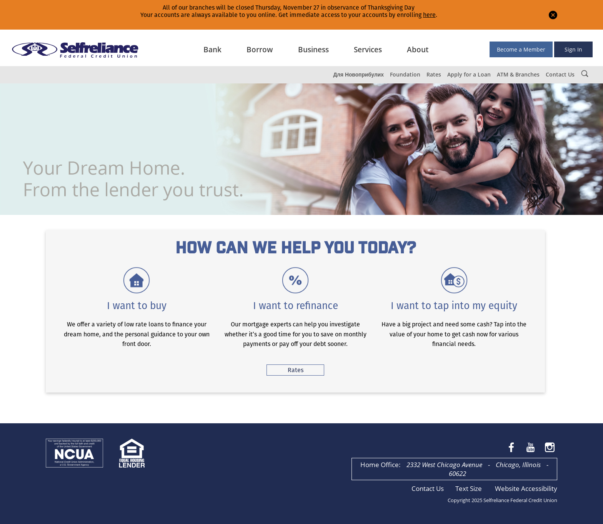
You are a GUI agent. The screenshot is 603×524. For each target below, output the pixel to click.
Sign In (573, 49)
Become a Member (521, 49)
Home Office (379, 464)
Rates (433, 74)
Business (313, 50)
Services (368, 50)
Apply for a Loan (469, 74)
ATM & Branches (518, 74)
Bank (212, 50)
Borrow (260, 50)
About (417, 50)
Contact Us (560, 74)
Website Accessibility (526, 488)
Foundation (405, 74)
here (429, 14)
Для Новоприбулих (358, 74)
